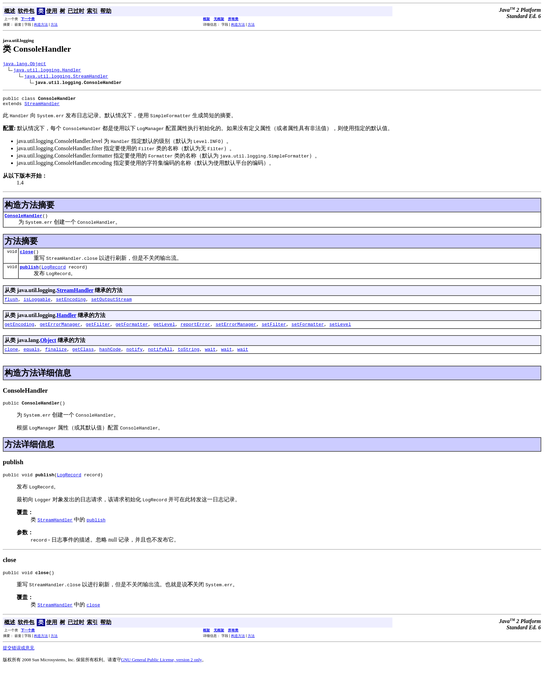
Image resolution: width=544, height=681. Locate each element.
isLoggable (37, 306)
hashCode (110, 358)
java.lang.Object (24, 64)
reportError (195, 332)
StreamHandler (41, 106)
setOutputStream (111, 306)
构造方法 (41, 24)
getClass (83, 358)
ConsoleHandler (23, 219)
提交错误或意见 (18, 660)
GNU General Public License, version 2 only (161, 672)
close (26, 257)
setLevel (340, 332)
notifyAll (160, 358)
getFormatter (132, 332)
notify (134, 358)
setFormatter (307, 332)
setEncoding (71, 306)
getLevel (164, 332)
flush (11, 306)
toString (188, 358)
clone (11, 358)
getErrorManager (60, 332)
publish (29, 273)
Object (48, 348)
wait (210, 358)
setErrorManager (236, 332)
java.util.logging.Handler (47, 71)
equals (32, 358)
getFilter (98, 332)
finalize (56, 358)
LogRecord (53, 273)
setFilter (274, 332)
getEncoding (19, 332)
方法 (54, 24)
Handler (66, 322)
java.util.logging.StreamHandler (66, 77)
